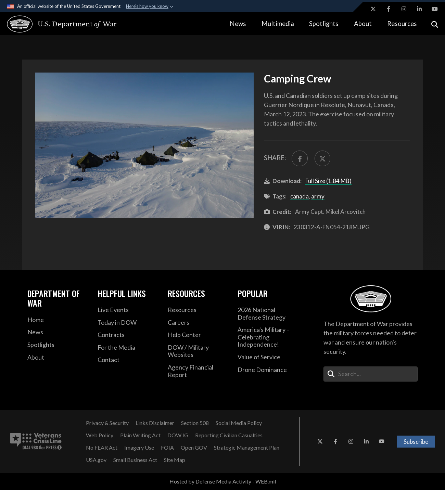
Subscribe (416, 441)
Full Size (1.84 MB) (328, 180)
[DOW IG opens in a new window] (178, 435)
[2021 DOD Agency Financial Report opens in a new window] (198, 371)
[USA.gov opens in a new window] (96, 460)
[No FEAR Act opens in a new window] (101, 447)
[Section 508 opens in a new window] (195, 423)
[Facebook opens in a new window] (388, 9)
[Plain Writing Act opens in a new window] (140, 435)
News (238, 23)
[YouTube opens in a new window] (435, 9)
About (363, 23)
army (318, 196)
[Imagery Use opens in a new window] (139, 447)
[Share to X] (322, 158)
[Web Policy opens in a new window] (99, 435)
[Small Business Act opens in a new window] (135, 460)
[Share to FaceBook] (299, 158)
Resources (402, 23)
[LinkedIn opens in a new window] (419, 9)
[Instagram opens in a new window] (404, 9)
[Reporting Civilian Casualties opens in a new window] (229, 435)
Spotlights (324, 23)
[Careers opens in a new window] (198, 322)
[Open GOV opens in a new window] (194, 447)
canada (299, 196)
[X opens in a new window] (373, 9)
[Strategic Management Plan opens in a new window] (247, 447)
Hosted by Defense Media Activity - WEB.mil (222, 481)
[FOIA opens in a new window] (167, 447)
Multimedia (278, 23)
